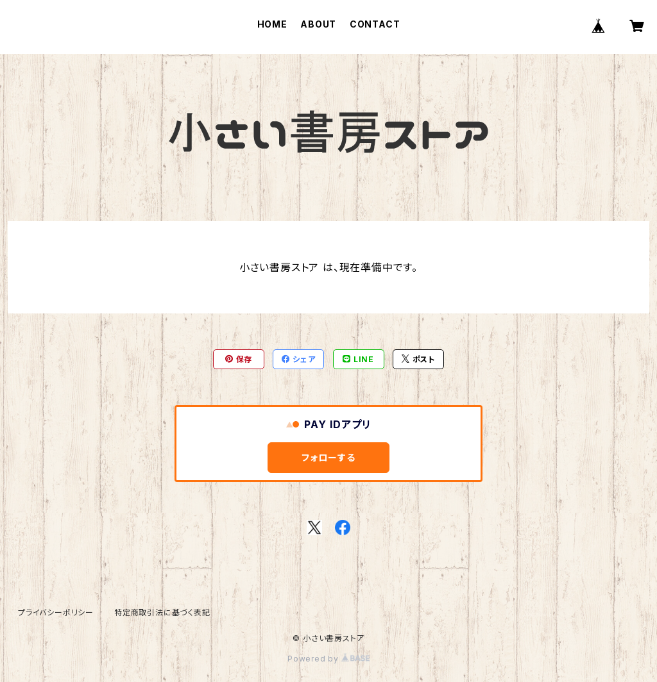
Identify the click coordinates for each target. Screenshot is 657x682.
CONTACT (375, 24)
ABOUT (318, 24)
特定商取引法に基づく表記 (162, 612)
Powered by (328, 658)
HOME (272, 24)
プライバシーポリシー (56, 612)
